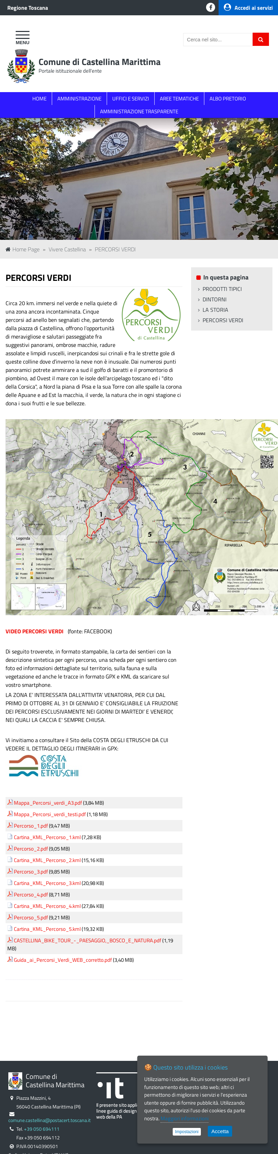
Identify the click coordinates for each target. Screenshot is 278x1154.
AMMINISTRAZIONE (79, 99)
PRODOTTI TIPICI (222, 289)
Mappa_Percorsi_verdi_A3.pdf (48, 803)
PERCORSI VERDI (115, 249)
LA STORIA (215, 310)
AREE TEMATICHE (179, 99)
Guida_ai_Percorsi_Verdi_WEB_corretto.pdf (63, 960)
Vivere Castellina (67, 249)
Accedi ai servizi (248, 7)
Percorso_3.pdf (31, 872)
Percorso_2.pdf (31, 849)
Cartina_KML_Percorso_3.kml (47, 883)
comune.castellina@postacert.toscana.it (49, 1120)
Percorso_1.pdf (31, 826)
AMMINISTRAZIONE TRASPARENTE (139, 111)
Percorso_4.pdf (31, 895)
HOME (39, 99)
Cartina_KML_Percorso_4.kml (47, 906)
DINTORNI (215, 299)
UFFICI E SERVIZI (130, 99)
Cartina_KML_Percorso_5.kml (47, 929)
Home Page (23, 249)
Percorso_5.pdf (31, 917)
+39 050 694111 (41, 1129)
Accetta (220, 1131)
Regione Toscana (27, 7)
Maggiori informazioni (184, 1118)
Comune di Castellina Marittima (100, 61)
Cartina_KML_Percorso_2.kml (47, 860)
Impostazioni (186, 1131)
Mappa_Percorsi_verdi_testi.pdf (50, 814)
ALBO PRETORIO (228, 99)
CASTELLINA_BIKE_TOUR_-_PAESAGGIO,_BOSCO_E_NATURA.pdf (87, 940)
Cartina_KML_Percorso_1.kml (47, 837)
